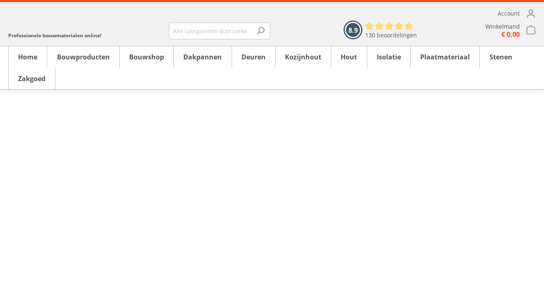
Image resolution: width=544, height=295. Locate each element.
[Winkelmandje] (484, 30)
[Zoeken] (260, 31)
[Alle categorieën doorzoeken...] (210, 31)
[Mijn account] (484, 13)
